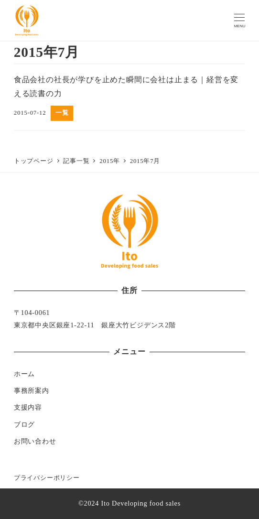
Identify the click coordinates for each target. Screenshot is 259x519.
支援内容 (28, 407)
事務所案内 (31, 390)
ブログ (24, 424)
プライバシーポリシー (47, 478)
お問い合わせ (35, 441)
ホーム (24, 374)
